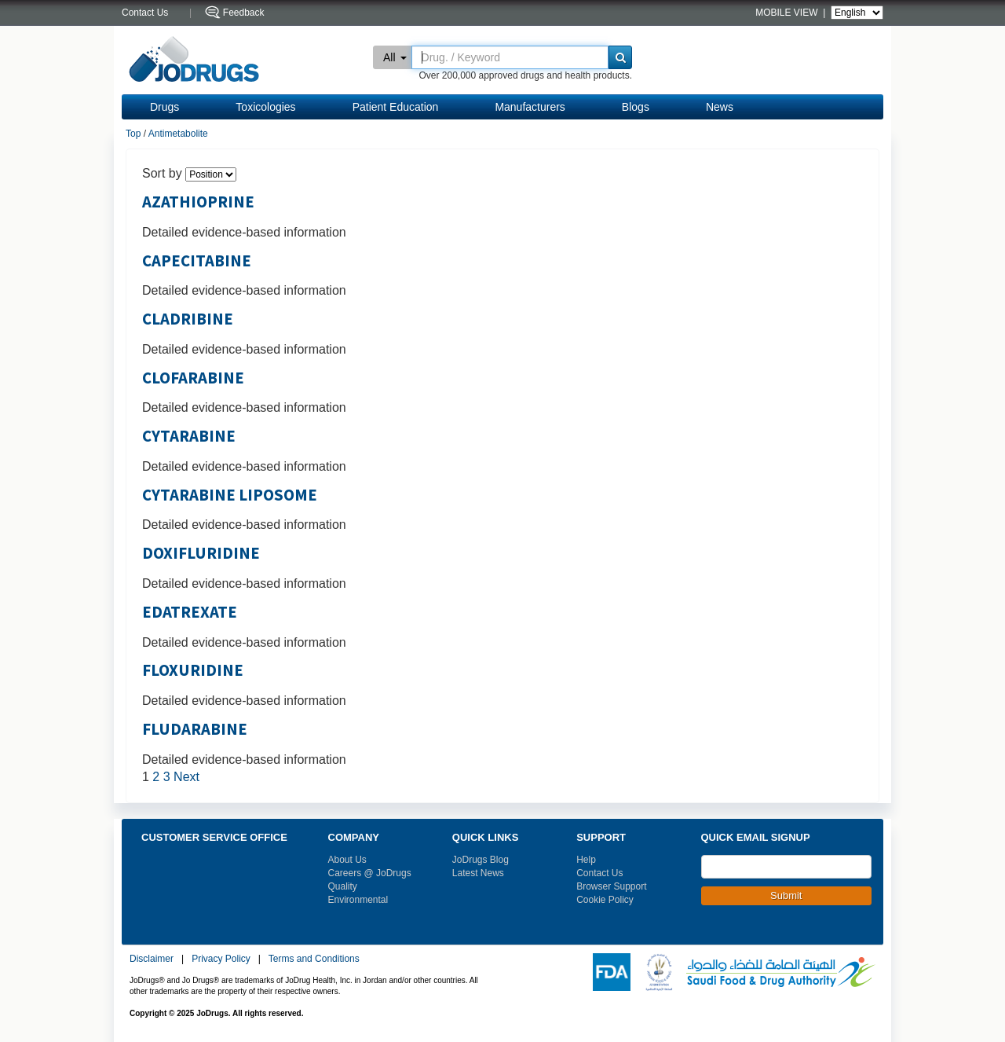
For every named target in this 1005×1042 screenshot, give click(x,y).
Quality (342, 886)
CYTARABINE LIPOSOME (229, 495)
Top (133, 133)
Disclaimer (152, 958)
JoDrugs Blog (480, 859)
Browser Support (611, 886)
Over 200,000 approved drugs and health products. (525, 75)
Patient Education (396, 107)
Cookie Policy (605, 899)
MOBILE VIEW (787, 12)
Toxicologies (265, 107)
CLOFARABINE (193, 378)
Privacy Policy (221, 958)
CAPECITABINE (196, 261)
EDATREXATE (189, 612)
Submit (786, 895)
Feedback (244, 12)
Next (186, 776)
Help (586, 859)
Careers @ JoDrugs (369, 873)
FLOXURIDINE (192, 670)
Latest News (478, 873)
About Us (347, 859)
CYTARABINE (189, 436)
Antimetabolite (178, 133)
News (719, 107)
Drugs (164, 107)
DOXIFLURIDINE (201, 553)
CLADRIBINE (187, 319)
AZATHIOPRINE (198, 202)
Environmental (358, 899)
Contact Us (599, 873)
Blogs (635, 107)
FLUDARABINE (194, 729)
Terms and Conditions (314, 958)
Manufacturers (530, 107)
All (395, 57)
